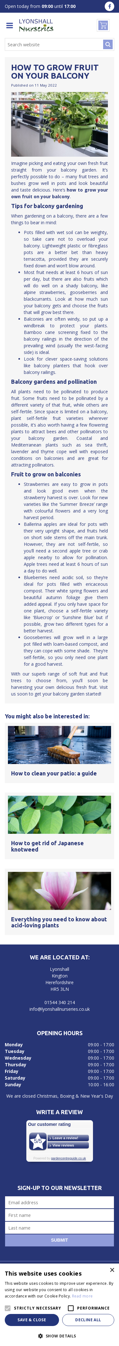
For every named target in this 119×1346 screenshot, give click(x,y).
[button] (59, 1336)
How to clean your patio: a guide (54, 773)
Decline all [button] (88, 1320)
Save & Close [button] (31, 1320)
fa (109, 6)
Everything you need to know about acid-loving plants (59, 922)
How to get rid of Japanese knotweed (47, 846)
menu (9, 25)
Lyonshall (59, 969)
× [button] (111, 1270)
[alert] (59, 1305)
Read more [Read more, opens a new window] (82, 1296)
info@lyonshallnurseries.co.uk (60, 1009)
